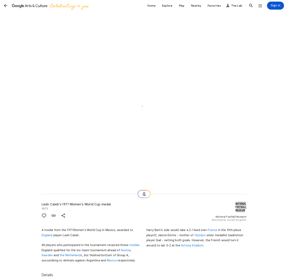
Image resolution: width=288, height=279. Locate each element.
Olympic (200, 235)
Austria (126, 250)
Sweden (47, 255)
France (212, 230)
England (47, 235)
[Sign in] (275, 6)
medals (134, 245)
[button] (5, 5)
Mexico (112, 260)
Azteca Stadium (192, 245)
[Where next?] (144, 194)
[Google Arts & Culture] (50, 5)
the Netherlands (71, 255)
